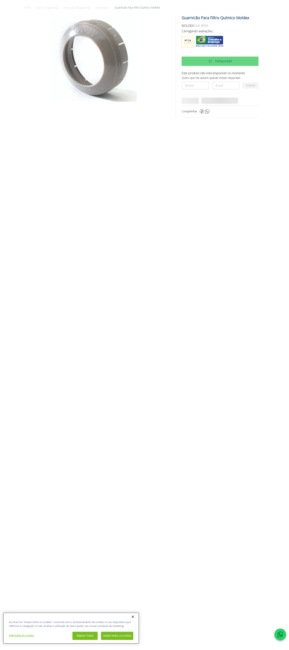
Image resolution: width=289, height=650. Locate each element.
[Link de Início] (30, 8)
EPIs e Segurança (47, 8)
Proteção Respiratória (77, 8)
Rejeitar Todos (85, 635)
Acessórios (102, 8)
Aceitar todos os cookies (117, 635)
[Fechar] (133, 616)
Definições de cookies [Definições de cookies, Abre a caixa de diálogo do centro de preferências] (21, 635)
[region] (71, 628)
